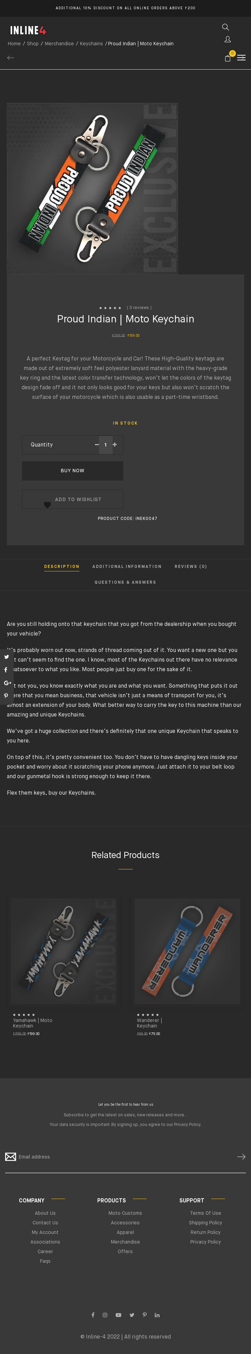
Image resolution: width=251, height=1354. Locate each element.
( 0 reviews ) (139, 308)
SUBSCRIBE (238, 1157)
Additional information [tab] (127, 567)
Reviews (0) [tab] (191, 567)
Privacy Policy (187, 1125)
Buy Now (73, 470)
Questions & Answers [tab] (125, 583)
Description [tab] (61, 567)
